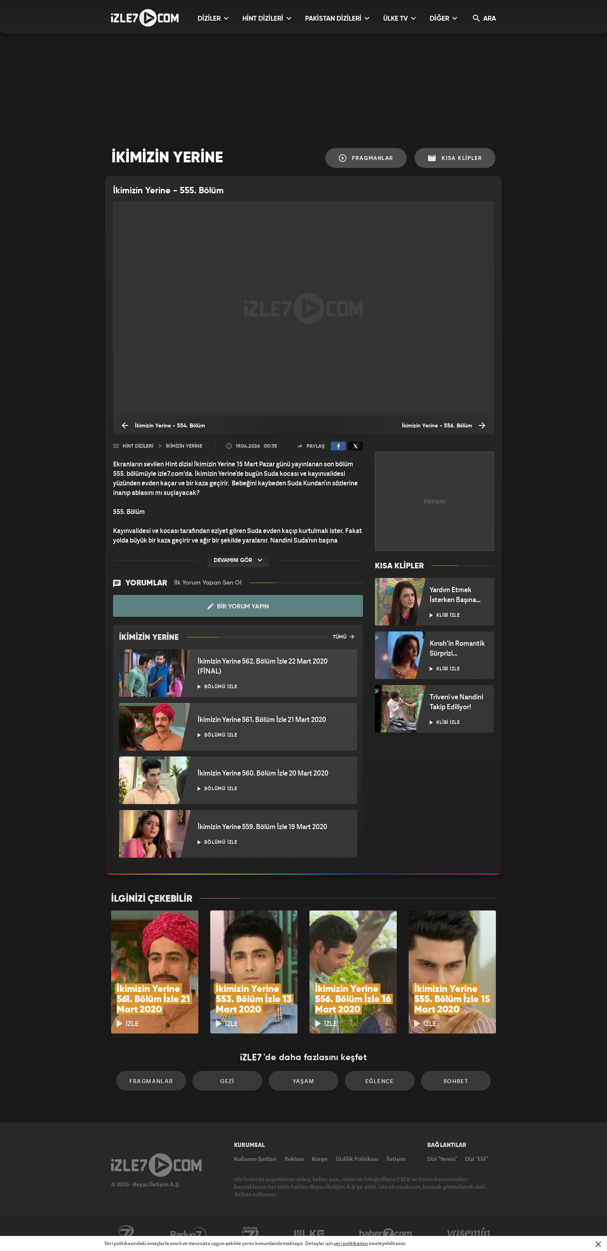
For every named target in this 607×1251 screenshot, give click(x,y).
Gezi (227, 1081)
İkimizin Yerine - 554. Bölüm (163, 425)
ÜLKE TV (399, 18)
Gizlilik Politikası (357, 1158)
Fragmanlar (366, 158)
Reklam (294, 1158)
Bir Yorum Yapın (238, 606)
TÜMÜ (343, 636)
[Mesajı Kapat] (598, 1244)
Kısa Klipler (455, 158)
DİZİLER (213, 18)
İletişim (395, 1158)
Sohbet (456, 1081)
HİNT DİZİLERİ (266, 18)
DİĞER (443, 18)
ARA (484, 18)
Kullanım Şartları (255, 1158)
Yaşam (304, 1081)
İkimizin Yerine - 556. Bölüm (443, 425)
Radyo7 (189, 1234)
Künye (320, 1158)
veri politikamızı (351, 1243)
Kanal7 (126, 1234)
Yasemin (469, 1234)
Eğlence (379, 1081)
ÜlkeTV (309, 1234)
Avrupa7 (250, 1234)
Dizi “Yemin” (442, 1158)
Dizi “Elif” (476, 1158)
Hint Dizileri (138, 446)
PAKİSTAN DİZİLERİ (337, 18)
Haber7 (385, 1234)
